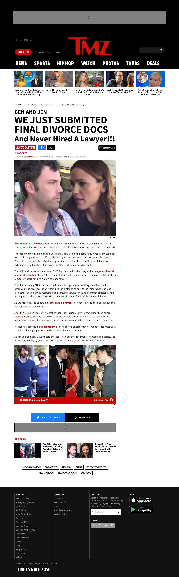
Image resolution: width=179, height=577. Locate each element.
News (21, 63)
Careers (57, 506)
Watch (88, 63)
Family (79, 467)
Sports (42, 63)
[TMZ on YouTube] (106, 525)
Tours (133, 63)
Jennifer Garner (32, 467)
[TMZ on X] (21, 40)
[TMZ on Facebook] (16, 40)
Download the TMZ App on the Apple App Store (141, 500)
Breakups (66, 467)
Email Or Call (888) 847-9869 (46, 52)
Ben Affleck (51, 467)
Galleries (19, 541)
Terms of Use (22, 506)
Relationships (46, 473)
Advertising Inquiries (62, 510)
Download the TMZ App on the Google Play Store (141, 509)
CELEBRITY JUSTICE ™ (96, 467)
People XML (21, 549)
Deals (153, 63)
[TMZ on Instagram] (31, 40)
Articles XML (21, 522)
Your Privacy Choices (25, 514)
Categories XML (23, 538)
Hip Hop (65, 63)
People (19, 545)
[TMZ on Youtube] (26, 40)
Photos (111, 63)
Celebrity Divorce (67, 473)
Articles (19, 518)
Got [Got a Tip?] (23, 52)
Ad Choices (21, 510)
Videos (19, 557)
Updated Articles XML (25, 530)
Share (48, 417)
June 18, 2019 (68, 156)
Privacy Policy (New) (25, 502)
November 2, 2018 (31, 156)
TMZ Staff (21, 153)
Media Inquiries (60, 514)
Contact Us (58, 498)
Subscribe (118, 512)
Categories (20, 534)
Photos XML (21, 553)
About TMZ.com (23, 498)
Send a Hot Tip (60, 502)
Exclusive (86, 473)
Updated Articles (23, 526)
